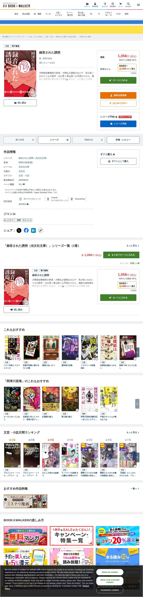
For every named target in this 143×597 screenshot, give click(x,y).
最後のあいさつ (48, 370)
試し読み (20, 107)
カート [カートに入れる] (118, 302)
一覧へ (135, 493)
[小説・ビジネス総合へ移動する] (35, 41)
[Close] (139, 581)
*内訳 (133, 77)
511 (22, 188)
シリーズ (59, 144)
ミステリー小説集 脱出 (89, 371)
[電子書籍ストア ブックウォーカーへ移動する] (13, 41)
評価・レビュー (123, 144)
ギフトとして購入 (118, 165)
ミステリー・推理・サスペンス (17, 224)
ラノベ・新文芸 (70, 14)
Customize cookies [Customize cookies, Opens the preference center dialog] (110, 590)
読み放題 (26, 14)
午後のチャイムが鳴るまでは (108, 422)
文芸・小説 (24, 180)
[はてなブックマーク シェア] (33, 234)
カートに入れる (118, 84)
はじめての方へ (118, 107)
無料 (126, 14)
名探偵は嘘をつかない (108, 371)
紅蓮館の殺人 (47, 421)
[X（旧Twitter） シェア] (19, 234)
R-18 (118, 14)
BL (91, 14)
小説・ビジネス (58, 14)
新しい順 (134, 267)
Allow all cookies (110, 572)
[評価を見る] (47, 66)
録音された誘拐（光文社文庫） (33, 162)
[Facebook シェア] (26, 234)
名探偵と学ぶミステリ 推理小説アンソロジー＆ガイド (31, 422)
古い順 (124, 267)
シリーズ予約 (108, 121)
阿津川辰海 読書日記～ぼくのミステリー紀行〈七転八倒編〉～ (89, 422)
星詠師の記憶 (66, 370)
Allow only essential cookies (109, 581)
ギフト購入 (107, 158)
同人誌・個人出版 (81, 14)
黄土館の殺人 (66, 421)
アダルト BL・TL (108, 14)
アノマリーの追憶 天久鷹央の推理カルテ (69, 478)
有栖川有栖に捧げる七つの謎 (31, 371)
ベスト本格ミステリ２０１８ (12, 371)
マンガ (48, 14)
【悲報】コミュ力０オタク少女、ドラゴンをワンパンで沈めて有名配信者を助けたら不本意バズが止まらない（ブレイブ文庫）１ (127, 478)
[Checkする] (34, 99)
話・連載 (37, 14)
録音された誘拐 (40, 279)
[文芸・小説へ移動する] (49, 41)
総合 (16, 14)
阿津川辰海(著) (26, 166)
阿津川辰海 (47, 63)
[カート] (121, 5)
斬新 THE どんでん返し (128, 371)
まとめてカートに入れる (121, 259)
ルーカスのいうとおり (12, 422)
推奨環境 (24, 208)
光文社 (22, 175)
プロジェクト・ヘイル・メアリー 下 (31, 478)
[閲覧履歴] (113, 5)
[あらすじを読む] (67, 80)
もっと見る (132, 250)
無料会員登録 (118, 99)
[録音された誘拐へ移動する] (85, 41)
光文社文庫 (24, 171)
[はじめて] (105, 5)
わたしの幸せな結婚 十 (51, 478)
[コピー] (40, 234)
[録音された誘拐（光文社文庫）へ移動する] (66, 41)
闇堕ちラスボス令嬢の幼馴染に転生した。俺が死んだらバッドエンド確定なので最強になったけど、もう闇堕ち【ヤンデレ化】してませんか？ (89, 478)
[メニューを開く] (138, 5)
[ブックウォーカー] (16, 5)
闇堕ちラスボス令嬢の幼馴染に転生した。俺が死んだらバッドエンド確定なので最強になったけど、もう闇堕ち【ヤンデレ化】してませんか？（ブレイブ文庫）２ (108, 478)
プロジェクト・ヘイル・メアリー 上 (12, 478)
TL (99, 14)
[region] (71, 581)
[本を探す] (128, 5)
